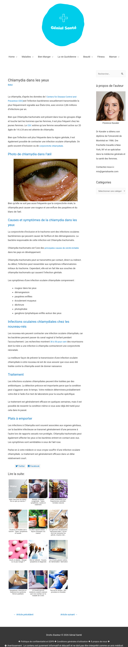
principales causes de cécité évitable (63, 209)
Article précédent (24, 576)
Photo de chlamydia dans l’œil (33, 154)
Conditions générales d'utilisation (73, 604)
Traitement (17, 336)
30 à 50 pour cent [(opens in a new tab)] (59, 303)
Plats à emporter (22, 380)
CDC (29, 125)
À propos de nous (101, 604)
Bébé (10, 84)
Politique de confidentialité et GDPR (35, 604)
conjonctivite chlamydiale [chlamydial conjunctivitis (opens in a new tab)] (52, 145)
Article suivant (68, 576)
